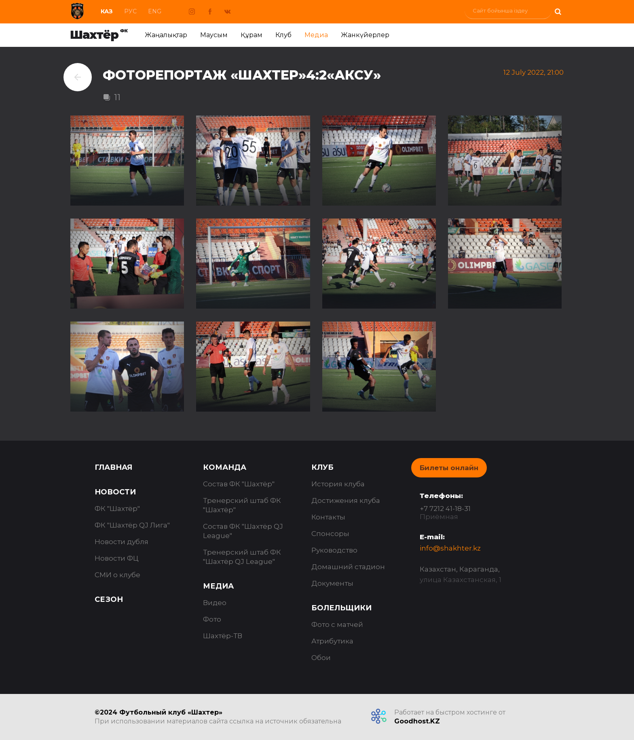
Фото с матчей (337, 624)
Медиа (316, 35)
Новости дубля (121, 542)
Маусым (214, 35)
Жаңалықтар (166, 35)
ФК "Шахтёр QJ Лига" (132, 525)
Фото (212, 619)
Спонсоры (330, 534)
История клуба (338, 484)
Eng (154, 11)
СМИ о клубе (117, 575)
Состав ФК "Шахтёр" (239, 484)
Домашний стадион (348, 567)
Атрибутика (332, 641)
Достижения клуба (345, 500)
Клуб (283, 35)
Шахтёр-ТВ (222, 636)
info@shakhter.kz (450, 548)
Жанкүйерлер (365, 35)
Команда (224, 467)
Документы (332, 583)
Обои (321, 658)
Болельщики (341, 607)
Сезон (109, 599)
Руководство (334, 550)
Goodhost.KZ (417, 721)
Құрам (251, 35)
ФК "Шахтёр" (117, 509)
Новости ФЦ (117, 558)
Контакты (328, 517)
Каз (107, 11)
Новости (115, 492)
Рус (130, 11)
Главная (113, 467)
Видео (214, 603)
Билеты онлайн (449, 468)
